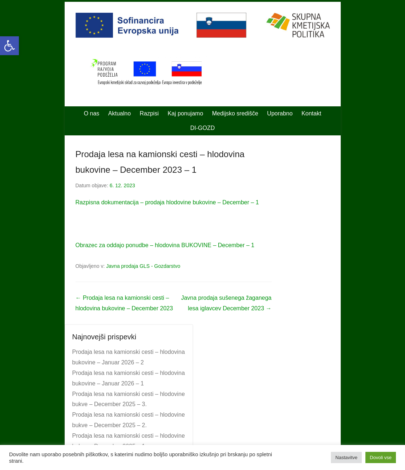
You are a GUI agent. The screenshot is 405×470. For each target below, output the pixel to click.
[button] (9, 45)
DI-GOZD (202, 128)
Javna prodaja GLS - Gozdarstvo (143, 266)
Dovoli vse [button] (381, 457)
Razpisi (149, 113)
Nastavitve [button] (346, 457)
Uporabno (279, 113)
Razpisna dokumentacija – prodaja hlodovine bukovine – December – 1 (167, 202)
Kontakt (311, 113)
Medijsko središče (235, 113)
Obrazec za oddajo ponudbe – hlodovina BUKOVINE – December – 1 (165, 245)
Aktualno (119, 113)
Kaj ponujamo (185, 113)
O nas (92, 113)
